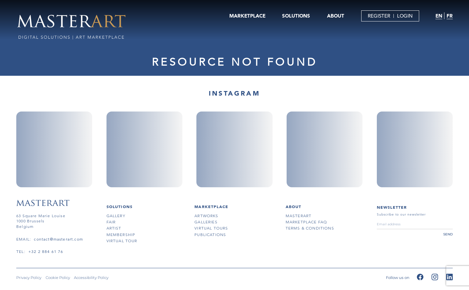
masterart (299, 215)
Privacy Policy (28, 278)
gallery (116, 215)
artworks (206, 215)
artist (114, 228)
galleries (206, 221)
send (448, 234)
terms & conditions (310, 228)
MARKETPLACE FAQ (306, 221)
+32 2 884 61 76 (46, 251)
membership (121, 234)
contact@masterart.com (58, 239)
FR (450, 16)
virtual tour (122, 240)
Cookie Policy (58, 278)
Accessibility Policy (91, 278)
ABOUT (335, 16)
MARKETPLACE (247, 16)
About (294, 206)
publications (210, 234)
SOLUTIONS (296, 16)
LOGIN (405, 16)
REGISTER (379, 16)
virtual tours (211, 228)
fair (111, 221)
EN (438, 16)
